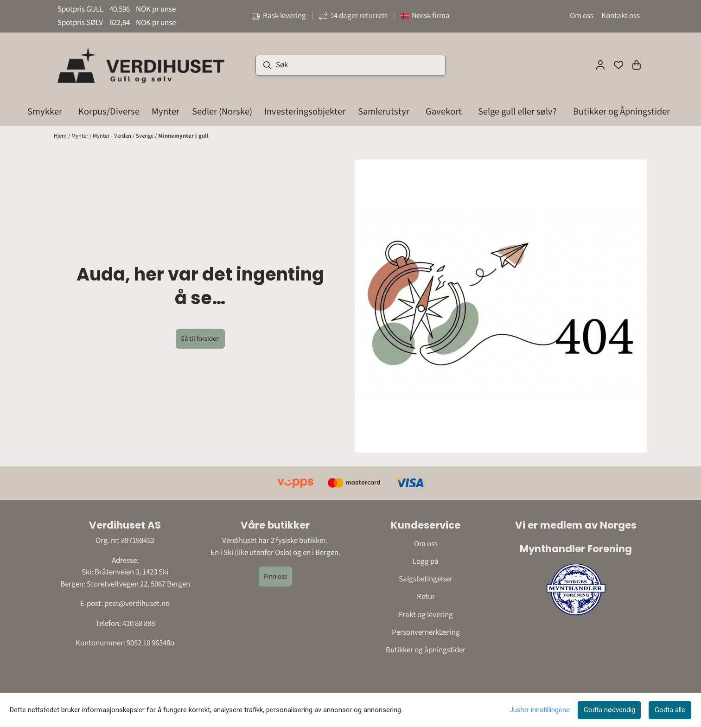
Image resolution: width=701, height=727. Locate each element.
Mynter (80, 136)
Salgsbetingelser (425, 579)
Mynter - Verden (113, 136)
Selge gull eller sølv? (517, 111)
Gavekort (444, 111)
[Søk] (350, 65)
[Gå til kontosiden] (600, 64)
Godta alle (670, 710)
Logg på (426, 561)
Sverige (145, 136)
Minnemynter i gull (183, 136)
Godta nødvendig (609, 710)
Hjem (61, 136)
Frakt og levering (426, 614)
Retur (426, 596)
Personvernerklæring (426, 632)
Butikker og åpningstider (425, 650)
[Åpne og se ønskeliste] (618, 64)
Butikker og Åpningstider (621, 111)
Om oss (581, 15)
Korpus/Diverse (109, 111)
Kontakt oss (620, 15)
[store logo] (140, 65)
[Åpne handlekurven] (637, 64)
